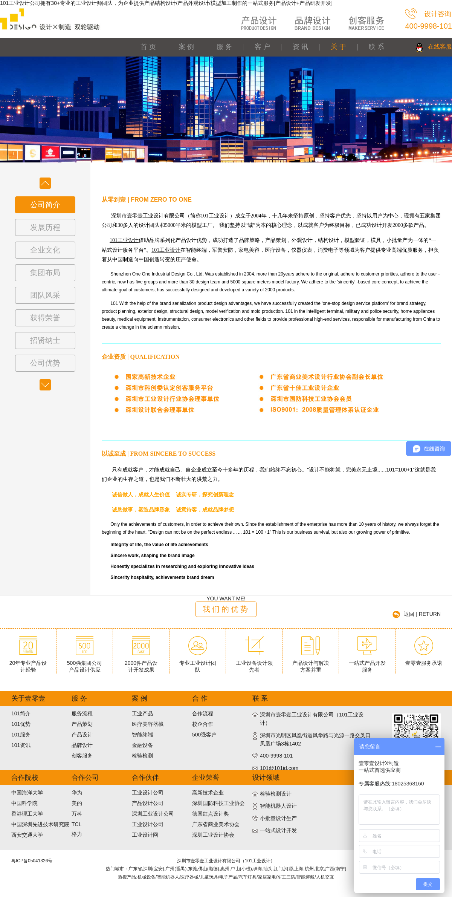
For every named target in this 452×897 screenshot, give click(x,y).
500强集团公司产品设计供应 (84, 663)
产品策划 (82, 724)
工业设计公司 (147, 793)
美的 (77, 803)
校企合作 (202, 724)
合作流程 (202, 713)
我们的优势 (226, 609)
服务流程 (82, 713)
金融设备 (142, 745)
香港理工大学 (27, 814)
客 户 (262, 47)
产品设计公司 (147, 803)
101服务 (21, 735)
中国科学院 (24, 803)
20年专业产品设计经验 (28, 663)
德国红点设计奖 (210, 814)
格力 (77, 834)
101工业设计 (124, 240)
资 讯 (300, 47)
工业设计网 (145, 835)
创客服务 (82, 756)
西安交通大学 (27, 835)
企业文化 (45, 250)
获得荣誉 (45, 318)
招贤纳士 (45, 340)
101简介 (21, 713)
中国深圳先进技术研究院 (40, 824)
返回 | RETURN (422, 614)
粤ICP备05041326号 (31, 860)
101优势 (21, 724)
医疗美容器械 (147, 724)
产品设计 (82, 735)
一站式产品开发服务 (367, 663)
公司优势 (45, 363)
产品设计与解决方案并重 (310, 663)
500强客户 (204, 735)
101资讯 (21, 745)
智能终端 (142, 735)
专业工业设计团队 (197, 663)
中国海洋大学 (27, 793)
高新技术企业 (208, 793)
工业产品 (142, 713)
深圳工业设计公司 (153, 814)
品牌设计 (82, 745)
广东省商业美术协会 (216, 824)
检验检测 (142, 756)
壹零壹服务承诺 (423, 660)
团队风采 (45, 295)
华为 (77, 793)
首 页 (148, 47)
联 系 (376, 47)
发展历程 (45, 227)
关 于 (338, 47)
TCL (76, 824)
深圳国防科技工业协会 (218, 803)
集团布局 (45, 272)
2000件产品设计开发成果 (141, 663)
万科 (77, 814)
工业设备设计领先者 (254, 663)
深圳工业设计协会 (213, 835)
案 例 (186, 47)
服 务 (224, 47)
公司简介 (45, 205)
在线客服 (440, 46)
